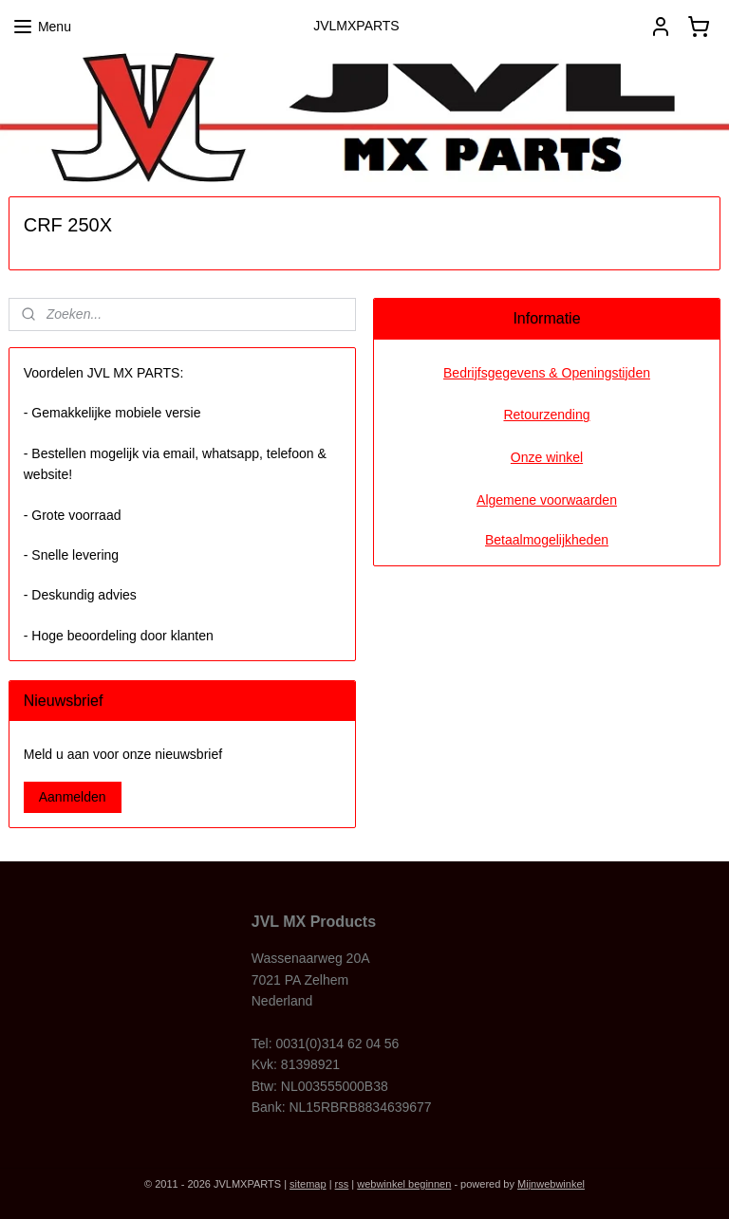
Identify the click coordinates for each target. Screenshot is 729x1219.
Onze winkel (547, 457)
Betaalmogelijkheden (546, 539)
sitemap (308, 1184)
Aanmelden (72, 796)
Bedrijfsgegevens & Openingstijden (546, 372)
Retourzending (546, 414)
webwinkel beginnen (404, 1184)
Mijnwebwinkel (551, 1184)
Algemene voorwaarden (547, 500)
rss (342, 1184)
